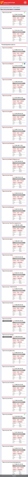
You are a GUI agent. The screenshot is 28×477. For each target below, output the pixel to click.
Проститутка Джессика (8, 350)
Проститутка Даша (7, 111)
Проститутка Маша (7, 47)
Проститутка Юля (7, 28)
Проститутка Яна (6, 318)
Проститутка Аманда (8, 334)
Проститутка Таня (7, 430)
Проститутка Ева (6, 95)
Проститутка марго (7, 239)
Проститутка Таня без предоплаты (11, 223)
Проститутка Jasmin (7, 271)
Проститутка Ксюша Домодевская (11, 462)
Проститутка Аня (6, 12)
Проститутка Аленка (7, 303)
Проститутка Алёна (7, 255)
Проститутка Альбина (8, 382)
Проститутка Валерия (8, 207)
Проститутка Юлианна (8, 143)
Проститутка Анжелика (8, 366)
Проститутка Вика (7, 79)
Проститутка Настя (7, 127)
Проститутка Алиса (7, 175)
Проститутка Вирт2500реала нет (11, 159)
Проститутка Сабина (7, 446)
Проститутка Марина (8, 63)
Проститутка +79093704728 (9, 287)
